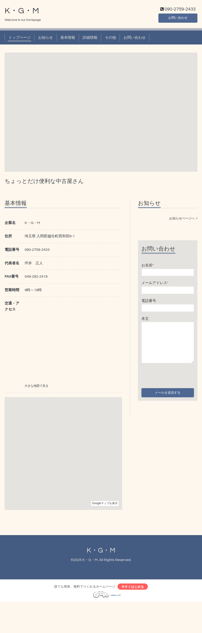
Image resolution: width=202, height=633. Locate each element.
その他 (110, 38)
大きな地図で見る (36, 387)
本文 (145, 319)
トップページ (19, 38)
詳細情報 (90, 38)
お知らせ (45, 38)
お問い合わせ (178, 18)
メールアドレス (154, 284)
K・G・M (22, 11)
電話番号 (148, 302)
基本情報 (67, 38)
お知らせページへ (183, 219)
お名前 (147, 266)
